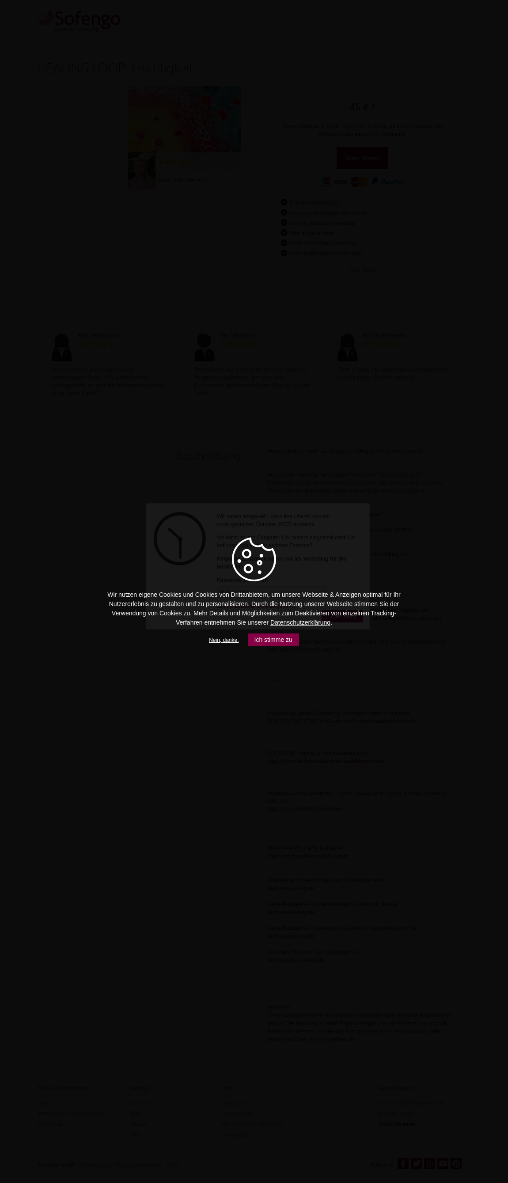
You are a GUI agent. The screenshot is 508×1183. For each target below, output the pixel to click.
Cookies (170, 613)
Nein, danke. (224, 640)
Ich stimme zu (273, 639)
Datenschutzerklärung (300, 622)
